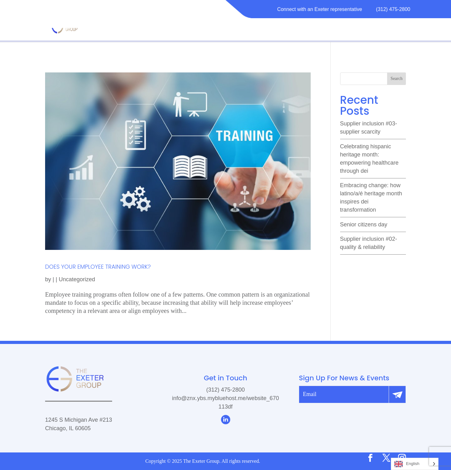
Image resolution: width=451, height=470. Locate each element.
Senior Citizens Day (363, 224)
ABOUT (240, 26)
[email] (344, 394)
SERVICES (272, 26)
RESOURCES (312, 26)
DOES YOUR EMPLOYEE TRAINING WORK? (98, 267)
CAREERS (357, 26)
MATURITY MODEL (197, 26)
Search (396, 78)
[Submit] (397, 394)
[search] (373, 78)
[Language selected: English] (414, 464)
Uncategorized (77, 279)
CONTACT (392, 26)
